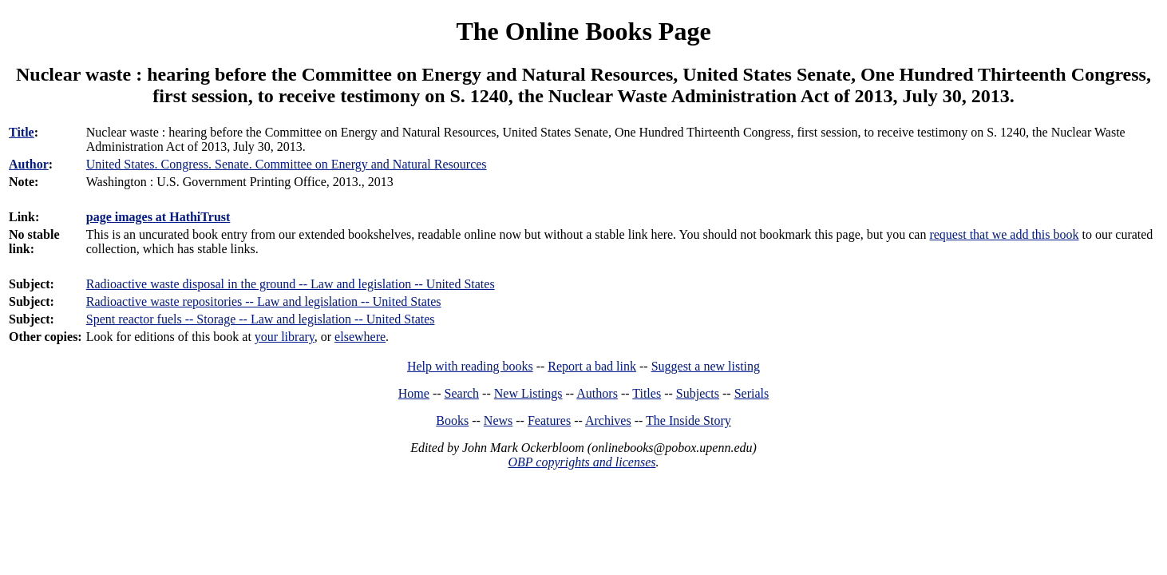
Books (452, 420)
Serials (751, 393)
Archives (608, 420)
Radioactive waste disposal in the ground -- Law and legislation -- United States (290, 284)
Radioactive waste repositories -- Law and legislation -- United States (263, 301)
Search (462, 393)
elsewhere (360, 336)
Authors (597, 393)
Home (413, 393)
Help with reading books (470, 366)
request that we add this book (1003, 234)
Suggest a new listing (705, 366)
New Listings (528, 393)
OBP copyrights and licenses (581, 462)
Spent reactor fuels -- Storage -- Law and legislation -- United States (260, 319)
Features (549, 420)
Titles (646, 393)
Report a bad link (592, 366)
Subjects (697, 393)
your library (284, 336)
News (498, 420)
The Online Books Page (583, 31)
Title (21, 132)
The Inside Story (688, 420)
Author (29, 164)
